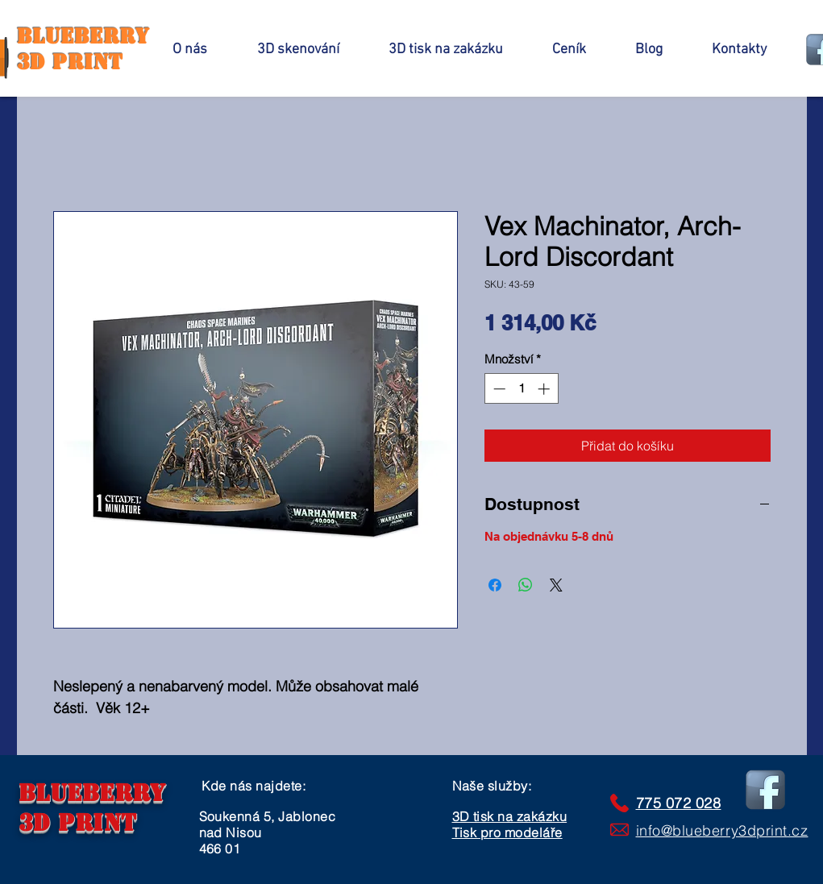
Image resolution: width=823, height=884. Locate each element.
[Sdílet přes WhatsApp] (525, 585)
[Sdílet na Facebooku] (495, 585)
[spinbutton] (521, 389)
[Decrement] (498, 389)
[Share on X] (556, 585)
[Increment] (545, 389)
